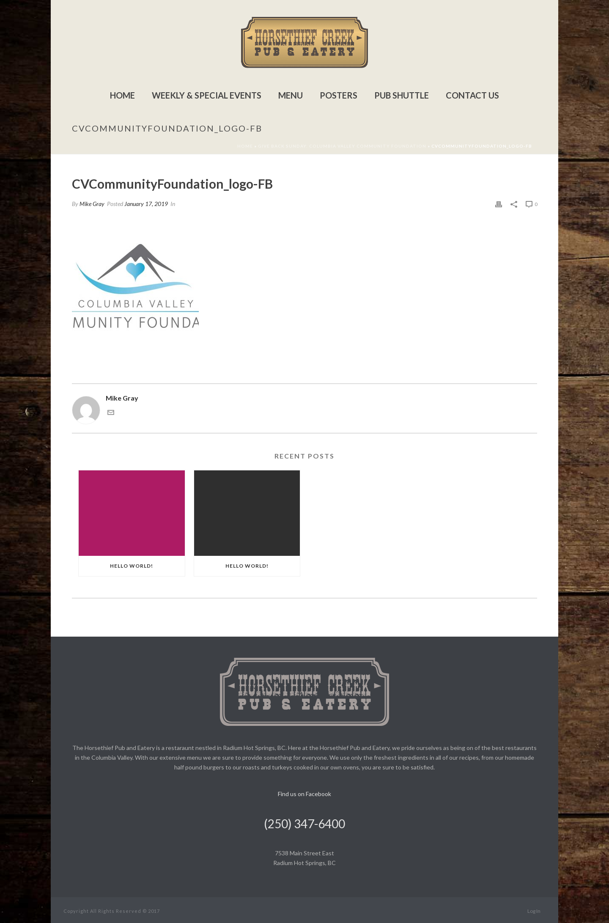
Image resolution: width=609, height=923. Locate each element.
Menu (290, 95)
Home (122, 95)
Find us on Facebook (304, 793)
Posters (338, 95)
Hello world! (131, 566)
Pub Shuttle (401, 95)
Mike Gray (92, 203)
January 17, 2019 (146, 203)
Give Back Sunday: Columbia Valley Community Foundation (342, 145)
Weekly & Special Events (206, 95)
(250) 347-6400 (304, 823)
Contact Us (472, 95)
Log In (533, 911)
